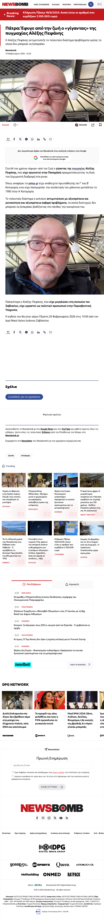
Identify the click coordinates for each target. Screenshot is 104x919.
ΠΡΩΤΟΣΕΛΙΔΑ (80, 5)
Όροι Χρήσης (20, 833)
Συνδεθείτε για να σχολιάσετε (24, 396)
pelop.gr (33, 183)
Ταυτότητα (6, 833)
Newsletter (27, 441)
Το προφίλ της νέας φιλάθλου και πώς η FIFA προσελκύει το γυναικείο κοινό (46, 718)
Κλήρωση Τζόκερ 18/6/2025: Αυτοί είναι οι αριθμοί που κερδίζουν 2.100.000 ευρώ (58, 14)
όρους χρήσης (59, 772)
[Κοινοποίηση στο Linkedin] (38, 139)
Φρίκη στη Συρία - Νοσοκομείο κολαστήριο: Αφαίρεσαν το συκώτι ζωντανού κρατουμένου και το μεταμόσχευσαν (64, 499)
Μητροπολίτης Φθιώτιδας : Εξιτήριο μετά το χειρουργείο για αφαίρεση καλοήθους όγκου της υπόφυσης (38, 498)
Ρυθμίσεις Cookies (82, 833)
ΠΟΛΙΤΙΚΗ (66, 5)
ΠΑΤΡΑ (11, 456)
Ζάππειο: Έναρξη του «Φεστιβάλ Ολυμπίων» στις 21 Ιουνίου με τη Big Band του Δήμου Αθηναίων (49, 613)
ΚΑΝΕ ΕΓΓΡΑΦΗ (52, 787)
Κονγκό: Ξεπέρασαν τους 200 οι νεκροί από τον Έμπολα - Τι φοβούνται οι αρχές (52, 627)
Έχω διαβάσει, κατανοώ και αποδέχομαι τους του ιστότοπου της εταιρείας (51, 772)
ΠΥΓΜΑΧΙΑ (25, 456)
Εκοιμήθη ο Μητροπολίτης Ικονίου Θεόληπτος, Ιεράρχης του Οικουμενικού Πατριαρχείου (45, 598)
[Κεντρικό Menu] (99, 4)
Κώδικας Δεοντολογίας (60, 833)
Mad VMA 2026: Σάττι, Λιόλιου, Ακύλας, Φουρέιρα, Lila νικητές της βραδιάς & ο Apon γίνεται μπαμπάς (80, 720)
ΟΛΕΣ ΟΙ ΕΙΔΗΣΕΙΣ (41, 5)
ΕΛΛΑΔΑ (56, 5)
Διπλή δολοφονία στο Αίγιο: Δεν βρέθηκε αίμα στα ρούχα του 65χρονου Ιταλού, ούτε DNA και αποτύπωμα (16, 720)
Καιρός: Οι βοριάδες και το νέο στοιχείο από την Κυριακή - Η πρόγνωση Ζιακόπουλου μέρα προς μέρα (89, 546)
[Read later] (100, 125)
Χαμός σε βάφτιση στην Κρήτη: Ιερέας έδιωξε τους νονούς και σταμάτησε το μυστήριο (11, 497)
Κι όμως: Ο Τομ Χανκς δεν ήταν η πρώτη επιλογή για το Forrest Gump (50, 639)
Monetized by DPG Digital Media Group (61, 885)
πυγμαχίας (78, 168)
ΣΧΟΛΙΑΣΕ (81, 125)
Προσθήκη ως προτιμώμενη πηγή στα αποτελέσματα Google (51, 158)
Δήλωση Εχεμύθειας (38, 833)
